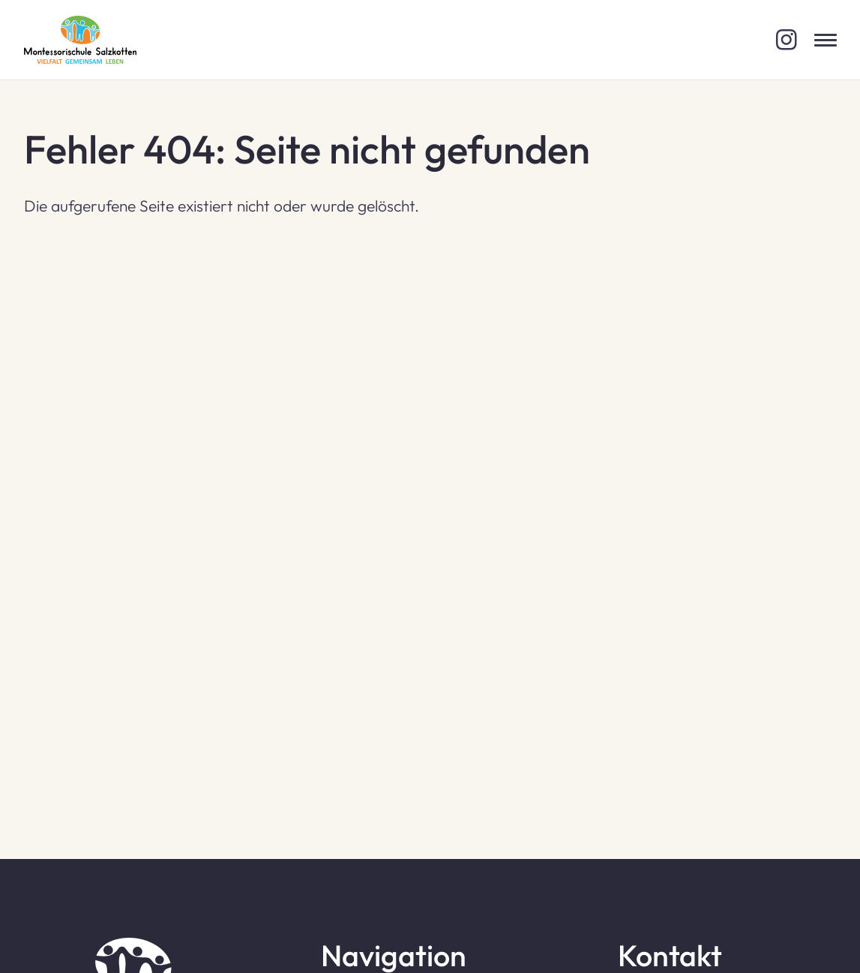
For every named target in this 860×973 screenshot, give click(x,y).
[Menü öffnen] (825, 40)
